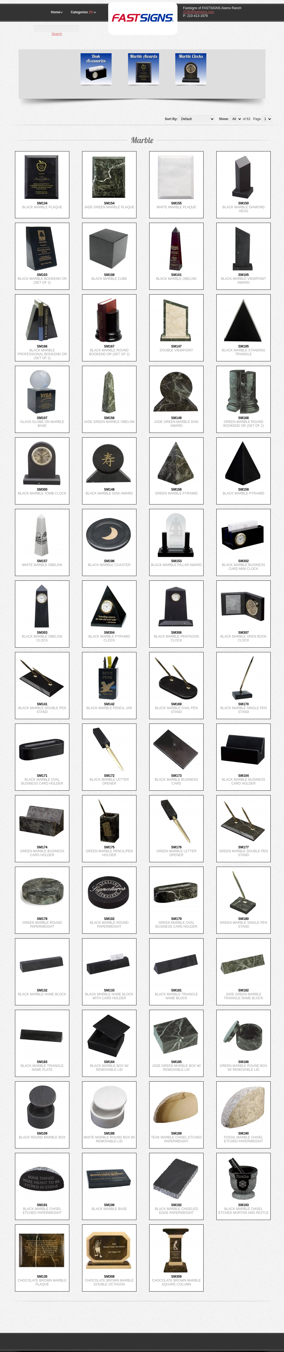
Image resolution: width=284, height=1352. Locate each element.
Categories (82, 12)
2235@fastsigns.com (198, 12)
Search (57, 34)
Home (55, 12)
